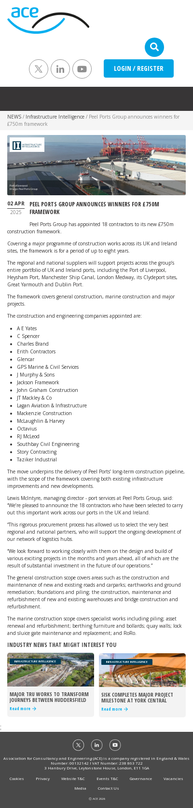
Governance (141, 778)
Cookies (17, 778)
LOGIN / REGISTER (139, 68)
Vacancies (173, 778)
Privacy (43, 778)
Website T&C (73, 778)
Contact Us (108, 788)
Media (80, 788)
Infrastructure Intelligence (55, 116)
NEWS (14, 116)
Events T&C (107, 778)
